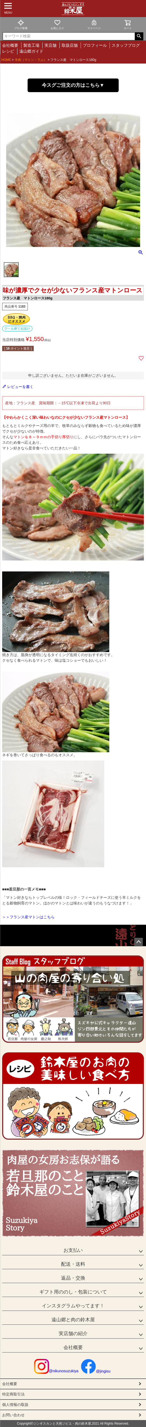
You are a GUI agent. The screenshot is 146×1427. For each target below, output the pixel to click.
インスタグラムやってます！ (73, 1305)
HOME (6, 60)
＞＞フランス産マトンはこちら (28, 917)
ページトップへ (138, 942)
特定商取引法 (13, 1394)
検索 (139, 36)
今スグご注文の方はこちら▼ (73, 85)
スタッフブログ (126, 45)
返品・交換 (73, 1278)
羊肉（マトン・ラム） (31, 60)
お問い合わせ (13, 1415)
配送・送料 (73, 1264)
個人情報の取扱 (15, 1404)
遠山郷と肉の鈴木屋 (73, 1319)
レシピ (8, 51)
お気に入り (57, 24)
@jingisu (95, 1371)
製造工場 (31, 45)
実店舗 (50, 45)
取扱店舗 (70, 45)
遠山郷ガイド (31, 51)
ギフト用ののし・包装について (73, 1292)
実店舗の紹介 (73, 1333)
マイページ (94, 24)
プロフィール (95, 45)
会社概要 (10, 45)
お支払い (73, 1250)
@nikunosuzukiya (56, 1371)
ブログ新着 (21, 24)
